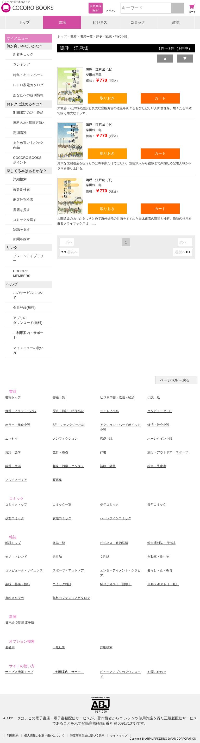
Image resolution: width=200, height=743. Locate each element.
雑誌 (175, 22)
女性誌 (104, 556)
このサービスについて (28, 295)
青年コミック (156, 504)
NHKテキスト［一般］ (163, 584)
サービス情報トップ (19, 672)
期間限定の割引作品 (28, 112)
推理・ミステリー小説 (20, 411)
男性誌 (57, 556)
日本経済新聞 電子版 (19, 622)
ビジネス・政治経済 (114, 543)
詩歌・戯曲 (108, 466)
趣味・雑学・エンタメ (68, 466)
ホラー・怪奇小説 (17, 425)
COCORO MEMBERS (21, 273)
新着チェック (23, 54)
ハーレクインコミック (115, 518)
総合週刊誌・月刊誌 (161, 543)
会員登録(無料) (24, 308)
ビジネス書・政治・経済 (117, 397)
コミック (137, 22)
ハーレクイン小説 (159, 438)
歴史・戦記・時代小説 (111, 36)
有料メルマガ (14, 598)
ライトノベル (109, 411)
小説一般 (153, 397)
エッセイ (11, 438)
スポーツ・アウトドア (68, 570)
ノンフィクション (65, 438)
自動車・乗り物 (158, 556)
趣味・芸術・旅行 (17, 584)
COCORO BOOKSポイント (27, 160)
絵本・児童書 (156, 466)
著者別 (10, 647)
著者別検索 (21, 190)
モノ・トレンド (16, 556)
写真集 (57, 480)
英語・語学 (13, 452)
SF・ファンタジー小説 (69, 425)
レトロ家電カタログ (28, 85)
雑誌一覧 (59, 543)
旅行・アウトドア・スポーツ (167, 452)
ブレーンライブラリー (28, 258)
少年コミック (109, 504)
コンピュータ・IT (159, 411)
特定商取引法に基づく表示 (87, 735)
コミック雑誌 (62, 584)
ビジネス (100, 22)
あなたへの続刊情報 (28, 95)
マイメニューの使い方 (28, 350)
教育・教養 (60, 452)
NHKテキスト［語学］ (116, 584)
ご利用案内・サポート (28, 335)
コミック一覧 (62, 504)
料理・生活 (13, 466)
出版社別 (59, 647)
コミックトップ (16, 504)
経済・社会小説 (158, 425)
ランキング (21, 64)
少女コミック (14, 518)
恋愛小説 (106, 438)
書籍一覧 (86, 36)
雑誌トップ (13, 543)
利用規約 (12, 735)
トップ (24, 22)
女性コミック (62, 518)
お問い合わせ (156, 672)
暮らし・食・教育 (159, 570)
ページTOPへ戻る (175, 380)
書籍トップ (13, 397)
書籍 (62, 22)
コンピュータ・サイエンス (24, 570)
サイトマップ (118, 735)
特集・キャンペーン (28, 75)
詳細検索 (20, 179)
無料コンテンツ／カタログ (71, 598)
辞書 (103, 452)
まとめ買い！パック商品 (28, 145)
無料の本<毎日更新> (28, 123)
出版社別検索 (23, 200)
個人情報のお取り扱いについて (44, 735)
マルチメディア (16, 480)
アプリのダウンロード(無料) (27, 320)
